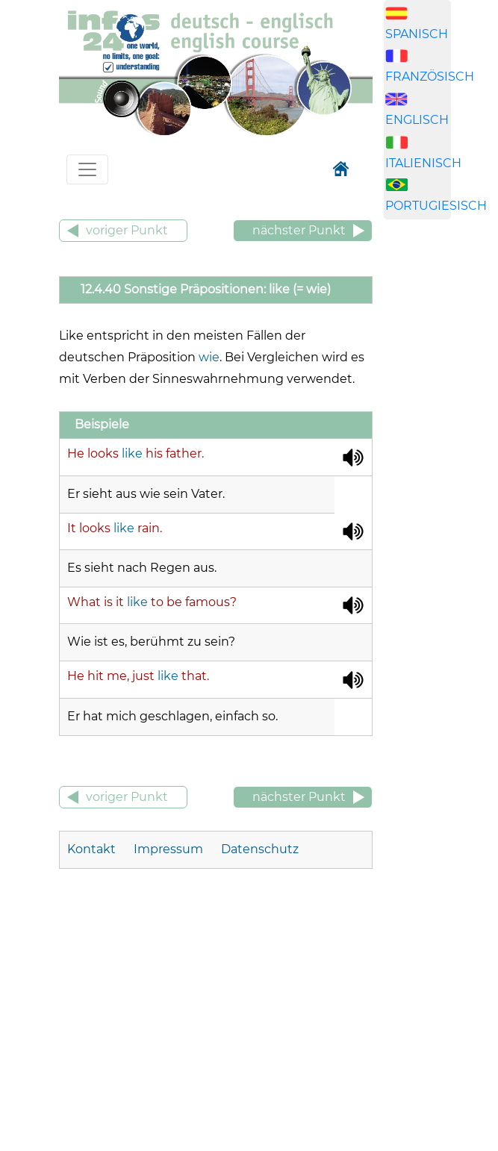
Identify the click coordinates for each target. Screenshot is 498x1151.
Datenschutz (260, 849)
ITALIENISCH (423, 163)
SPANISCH (416, 34)
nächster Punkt (299, 230)
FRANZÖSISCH (429, 76)
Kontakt (93, 849)
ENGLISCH (417, 120)
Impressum (168, 849)
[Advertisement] (441, 465)
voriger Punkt (127, 230)
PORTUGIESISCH (436, 206)
